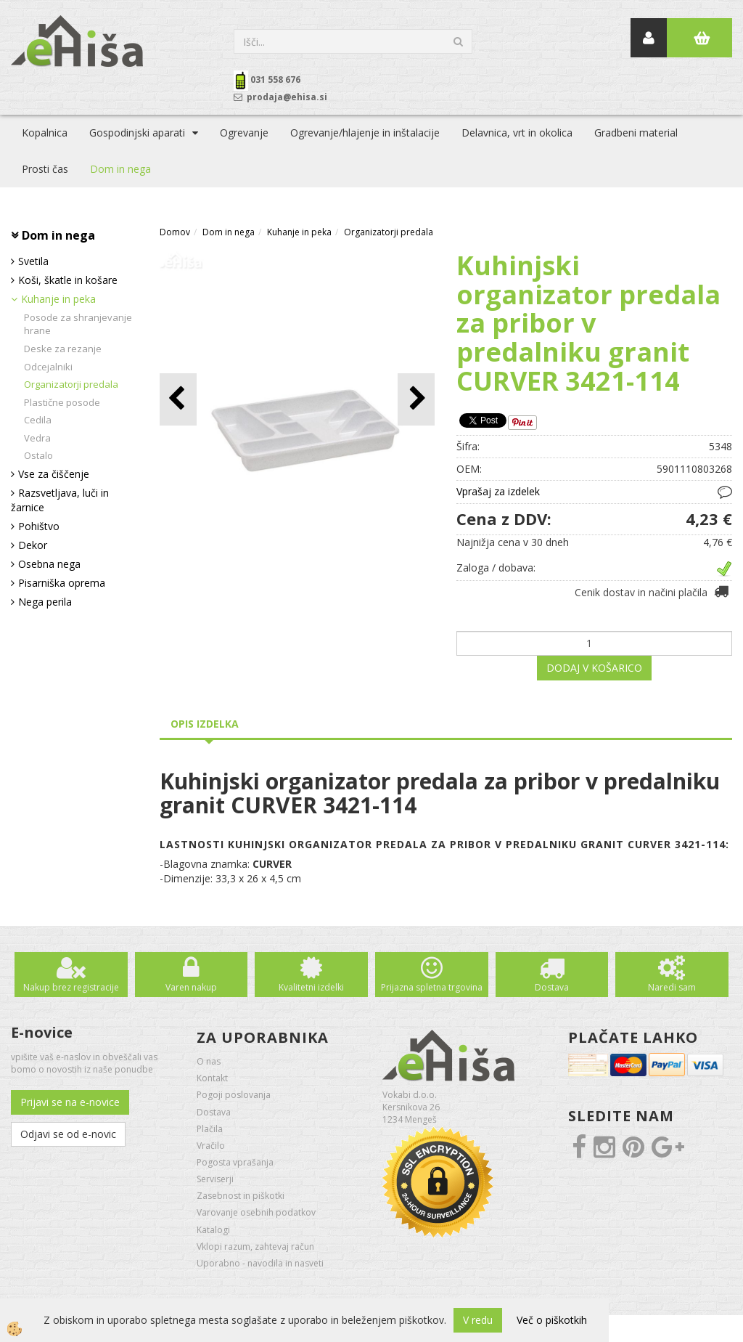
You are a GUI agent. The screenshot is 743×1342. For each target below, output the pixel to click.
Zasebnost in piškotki (240, 1196)
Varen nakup (191, 987)
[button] (416, 399)
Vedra (37, 437)
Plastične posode (62, 402)
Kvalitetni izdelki (311, 987)
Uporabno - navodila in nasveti (260, 1263)
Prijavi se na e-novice (70, 1102)
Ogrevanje (244, 132)
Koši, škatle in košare (68, 280)
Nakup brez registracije (71, 987)
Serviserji (215, 1179)
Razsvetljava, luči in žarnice (60, 500)
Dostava (552, 987)
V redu (478, 1320)
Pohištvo (38, 526)
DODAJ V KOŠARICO (594, 668)
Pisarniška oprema (61, 583)
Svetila (33, 261)
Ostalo (38, 455)
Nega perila (45, 602)
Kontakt (212, 1078)
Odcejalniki (48, 366)
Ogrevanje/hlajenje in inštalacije (365, 132)
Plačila (210, 1129)
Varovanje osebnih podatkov (256, 1212)
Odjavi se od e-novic (68, 1134)
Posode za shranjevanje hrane (78, 324)
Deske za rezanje (63, 348)
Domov (175, 232)
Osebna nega (49, 564)
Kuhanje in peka (58, 299)
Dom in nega (120, 169)
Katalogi (213, 1230)
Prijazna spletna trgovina (432, 987)
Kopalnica (44, 132)
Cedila (38, 419)
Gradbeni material (636, 132)
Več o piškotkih (552, 1320)
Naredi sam (672, 987)
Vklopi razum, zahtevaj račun (255, 1246)
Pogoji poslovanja (234, 1095)
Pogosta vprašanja (235, 1162)
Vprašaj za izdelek (498, 491)
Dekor (32, 545)
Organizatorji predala (71, 384)
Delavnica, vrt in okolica (516, 132)
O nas (209, 1061)
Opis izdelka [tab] (205, 724)
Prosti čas (45, 169)
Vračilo (211, 1145)
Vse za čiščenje (53, 474)
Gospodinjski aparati (137, 132)
